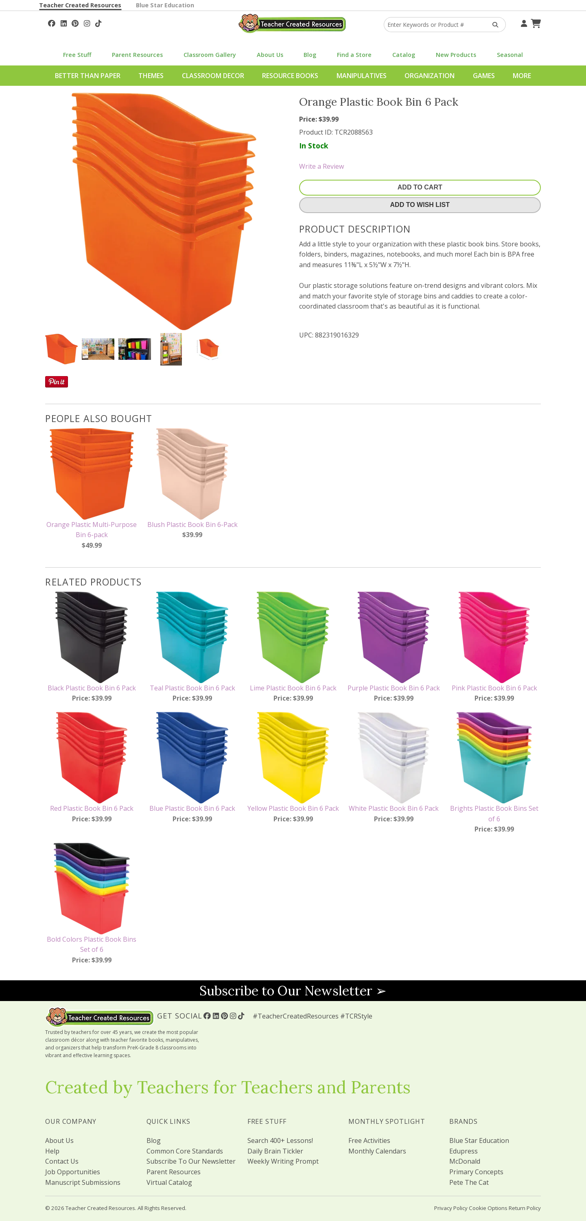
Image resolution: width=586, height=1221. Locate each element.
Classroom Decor (213, 75)
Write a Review (321, 166)
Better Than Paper (87, 75)
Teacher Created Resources (80, 5)
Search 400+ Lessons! (280, 1140)
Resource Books (290, 75)
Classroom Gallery (210, 55)
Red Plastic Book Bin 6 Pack (91, 808)
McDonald (464, 1161)
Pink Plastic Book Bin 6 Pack (494, 687)
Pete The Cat (469, 1182)
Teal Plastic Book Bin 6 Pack (192, 687)
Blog (310, 55)
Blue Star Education (165, 5)
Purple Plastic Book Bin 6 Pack (394, 687)
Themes (151, 75)
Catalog (403, 55)
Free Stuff (77, 55)
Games (484, 75)
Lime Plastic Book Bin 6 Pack (293, 687)
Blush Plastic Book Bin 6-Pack (192, 524)
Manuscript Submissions (82, 1182)
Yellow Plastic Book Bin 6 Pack (293, 808)
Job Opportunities (72, 1171)
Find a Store (354, 55)
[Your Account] (523, 22)
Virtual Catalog (169, 1182)
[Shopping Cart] (535, 22)
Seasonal (510, 55)
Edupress (463, 1151)
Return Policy (525, 1208)
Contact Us (62, 1161)
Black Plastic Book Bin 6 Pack (92, 687)
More (522, 75)
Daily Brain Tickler (275, 1151)
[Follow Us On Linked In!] (64, 22)
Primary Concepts (476, 1171)
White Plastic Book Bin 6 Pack (394, 808)
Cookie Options (488, 1208)
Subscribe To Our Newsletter (191, 1161)
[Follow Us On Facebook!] (51, 22)
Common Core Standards (184, 1151)
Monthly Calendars (377, 1151)
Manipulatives (362, 75)
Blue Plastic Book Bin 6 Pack (192, 808)
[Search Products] (492, 24)
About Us (270, 55)
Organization (430, 75)
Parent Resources (137, 55)
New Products (456, 55)
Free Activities (369, 1140)
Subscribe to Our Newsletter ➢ (293, 990)
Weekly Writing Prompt (283, 1161)
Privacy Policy (451, 1208)
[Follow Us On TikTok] (98, 22)
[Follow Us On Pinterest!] (75, 22)
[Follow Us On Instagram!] (87, 22)
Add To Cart (420, 187)
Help (52, 1151)
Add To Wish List (420, 204)
